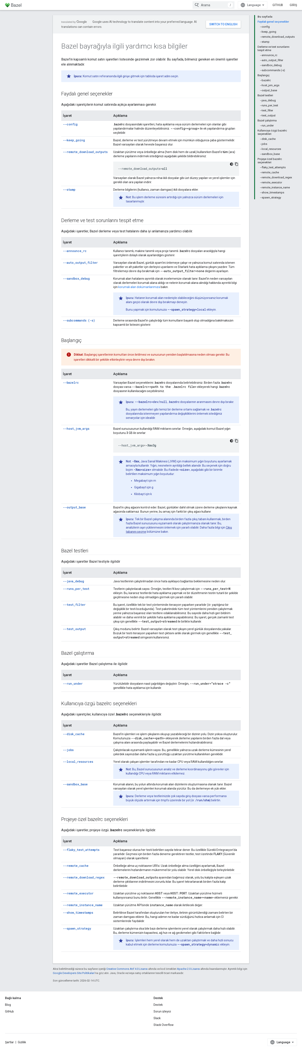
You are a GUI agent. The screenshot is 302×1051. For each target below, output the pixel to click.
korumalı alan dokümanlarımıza (139, 287)
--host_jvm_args (76, 429)
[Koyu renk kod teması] (231, 164)
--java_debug (73, 581)
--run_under (73, 684)
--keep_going (74, 140)
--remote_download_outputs (85, 152)
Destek (158, 1004)
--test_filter (74, 605)
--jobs (68, 750)
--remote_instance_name (83, 905)
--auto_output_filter (80, 263)
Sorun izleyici (162, 1011)
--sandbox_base (75, 784)
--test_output (74, 629)
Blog (8, 1004)
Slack (157, 1018)
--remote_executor (78, 893)
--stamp (69, 190)
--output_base (74, 507)
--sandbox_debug (76, 278)
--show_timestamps (78, 913)
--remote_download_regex (83, 877)
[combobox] (213, 5)
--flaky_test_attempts (81, 850)
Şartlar (9, 1042)
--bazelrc (71, 383)
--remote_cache (76, 866)
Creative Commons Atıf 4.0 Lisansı (127, 968)
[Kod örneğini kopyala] (236, 164)
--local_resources (78, 762)
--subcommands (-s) (79, 320)
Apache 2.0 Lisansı (188, 968)
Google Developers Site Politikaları (74, 973)
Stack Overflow (164, 1025)
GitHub (277, 5)
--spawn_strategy (77, 928)
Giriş (293, 5)
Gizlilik (22, 1042)
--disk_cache (74, 734)
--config (70, 124)
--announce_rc (75, 251)
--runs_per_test (76, 589)
